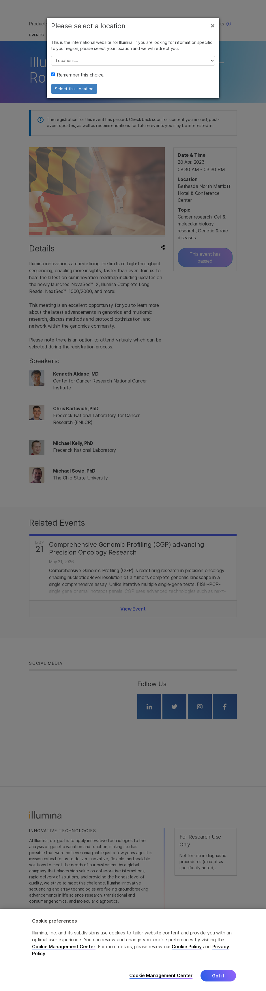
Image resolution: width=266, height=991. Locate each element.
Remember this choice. (77, 75)
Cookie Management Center (63, 947)
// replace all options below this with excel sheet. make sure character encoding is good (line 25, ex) (133, 61)
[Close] (212, 25)
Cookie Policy (187, 947)
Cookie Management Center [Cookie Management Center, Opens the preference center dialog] (161, 976)
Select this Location (74, 88)
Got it (218, 976)
